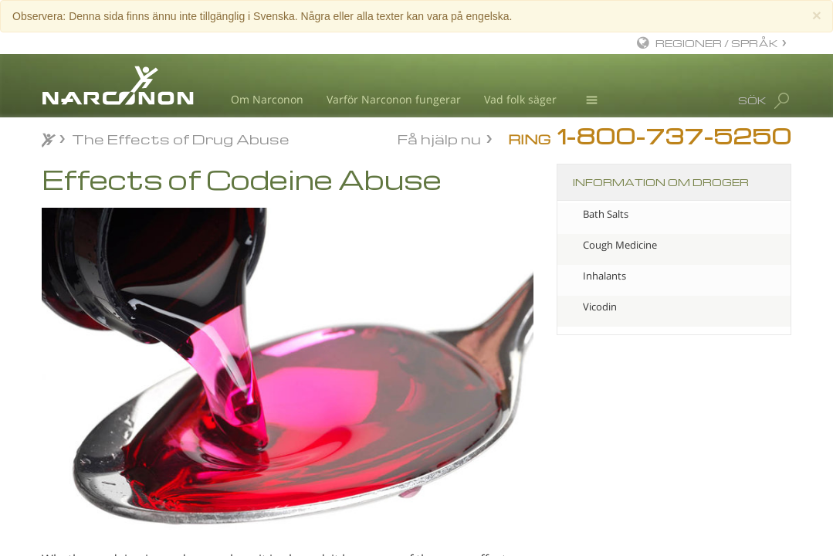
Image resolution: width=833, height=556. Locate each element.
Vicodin (600, 307)
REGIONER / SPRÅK (716, 42)
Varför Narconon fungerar (394, 99)
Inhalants (604, 276)
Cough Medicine (620, 245)
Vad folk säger (520, 99)
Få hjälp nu (439, 138)
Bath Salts (605, 214)
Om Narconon (267, 99)
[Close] (816, 15)
